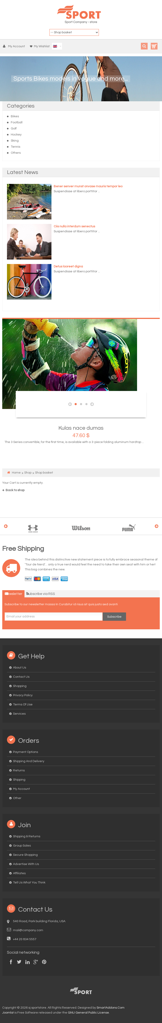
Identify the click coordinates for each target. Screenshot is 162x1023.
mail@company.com (28, 930)
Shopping (20, 686)
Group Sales (22, 845)
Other (17, 798)
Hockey (16, 134)
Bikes (15, 116)
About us (19, 667)
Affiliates (19, 873)
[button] (15, 46)
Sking (15, 140)
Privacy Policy (23, 695)
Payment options (25, 752)
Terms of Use (23, 704)
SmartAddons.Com (110, 1007)
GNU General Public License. (89, 1012)
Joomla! (8, 1012)
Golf (14, 128)
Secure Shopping (25, 854)
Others (16, 152)
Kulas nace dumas (81, 428)
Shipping (19, 779)
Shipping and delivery (28, 761)
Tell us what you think (29, 882)
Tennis (15, 146)
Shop (27, 472)
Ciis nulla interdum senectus (74, 226)
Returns (19, 770)
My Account (21, 788)
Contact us (21, 676)
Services (19, 713)
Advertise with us (26, 864)
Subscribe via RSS (40, 594)
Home (16, 472)
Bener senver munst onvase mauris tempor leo (88, 186)
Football (16, 122)
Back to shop (15, 490)
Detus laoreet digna (68, 266)
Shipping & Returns (26, 836)
